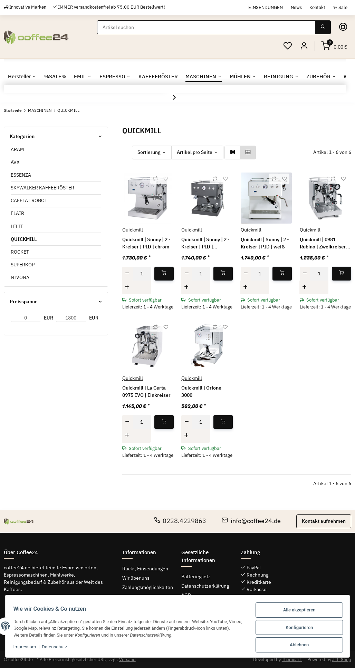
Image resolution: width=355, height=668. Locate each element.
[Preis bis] (71, 318)
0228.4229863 (180, 521)
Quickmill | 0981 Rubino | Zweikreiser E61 (323, 243)
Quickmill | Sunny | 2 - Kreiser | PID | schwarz (205, 243)
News (296, 7)
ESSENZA (21, 175)
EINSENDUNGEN (265, 7)
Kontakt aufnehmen (324, 521)
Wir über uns (136, 577)
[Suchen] (206, 27)
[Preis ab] (25, 318)
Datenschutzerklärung (205, 586)
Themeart (292, 659)
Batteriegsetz (196, 576)
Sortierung (149, 152)
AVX (15, 162)
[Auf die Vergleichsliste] (155, 179)
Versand (127, 659)
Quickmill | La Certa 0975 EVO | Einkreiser (146, 391)
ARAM (17, 149)
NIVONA (20, 277)
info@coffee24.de (251, 521)
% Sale (340, 7)
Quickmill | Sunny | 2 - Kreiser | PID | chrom (146, 243)
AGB (186, 595)
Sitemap (131, 596)
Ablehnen (296, 645)
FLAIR (17, 213)
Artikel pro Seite (194, 152)
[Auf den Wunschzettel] (166, 179)
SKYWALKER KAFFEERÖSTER (42, 188)
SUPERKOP (23, 265)
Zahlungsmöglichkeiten (147, 587)
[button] (304, 46)
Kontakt (317, 7)
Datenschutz (57, 647)
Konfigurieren (296, 628)
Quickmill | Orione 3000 (201, 391)
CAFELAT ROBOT (29, 200)
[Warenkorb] (334, 46)
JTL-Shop (341, 659)
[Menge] (141, 274)
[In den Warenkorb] (164, 274)
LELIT (17, 226)
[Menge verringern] (127, 274)
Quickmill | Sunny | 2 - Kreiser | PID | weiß (265, 243)
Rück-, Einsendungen (145, 568)
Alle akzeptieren (296, 611)
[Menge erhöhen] (127, 287)
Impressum (27, 647)
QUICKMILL (24, 239)
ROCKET (20, 252)
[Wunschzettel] (287, 46)
